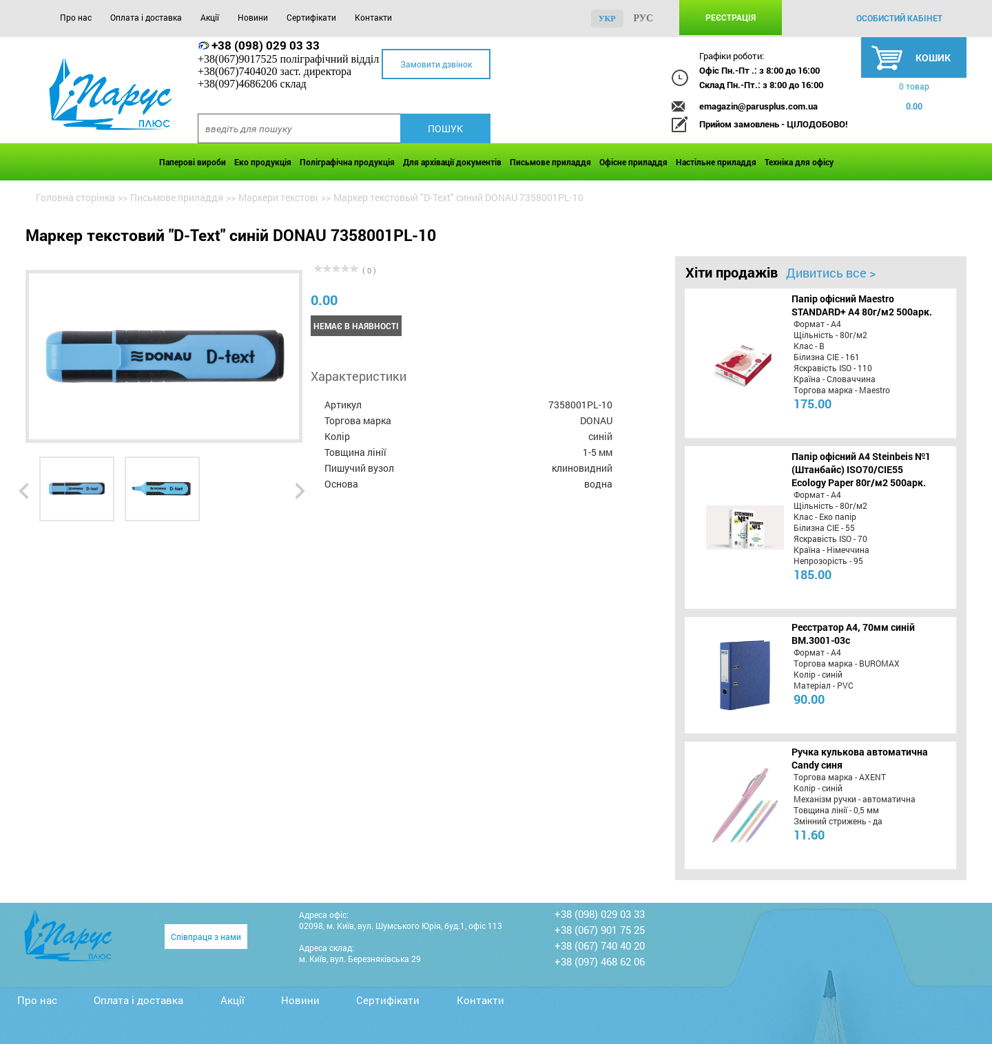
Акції (209, 17)
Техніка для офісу (799, 161)
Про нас (76, 17)
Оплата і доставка (146, 17)
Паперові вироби (192, 161)
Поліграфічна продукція (347, 161)
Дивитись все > (831, 272)
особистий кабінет (899, 17)
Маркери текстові (278, 197)
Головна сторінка (75, 197)
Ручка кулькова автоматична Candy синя (860, 758)
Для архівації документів (452, 161)
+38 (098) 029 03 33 (265, 45)
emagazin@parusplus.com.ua (758, 106)
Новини (253, 17)
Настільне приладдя (716, 161)
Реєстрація (730, 17)
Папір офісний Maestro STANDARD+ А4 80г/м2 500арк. (862, 305)
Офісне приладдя (633, 161)
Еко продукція (262, 161)
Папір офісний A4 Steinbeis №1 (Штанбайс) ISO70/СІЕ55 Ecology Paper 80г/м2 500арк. (861, 469)
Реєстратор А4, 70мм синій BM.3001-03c (853, 633)
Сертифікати (311, 17)
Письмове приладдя (550, 161)
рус (644, 18)
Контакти (373, 17)
